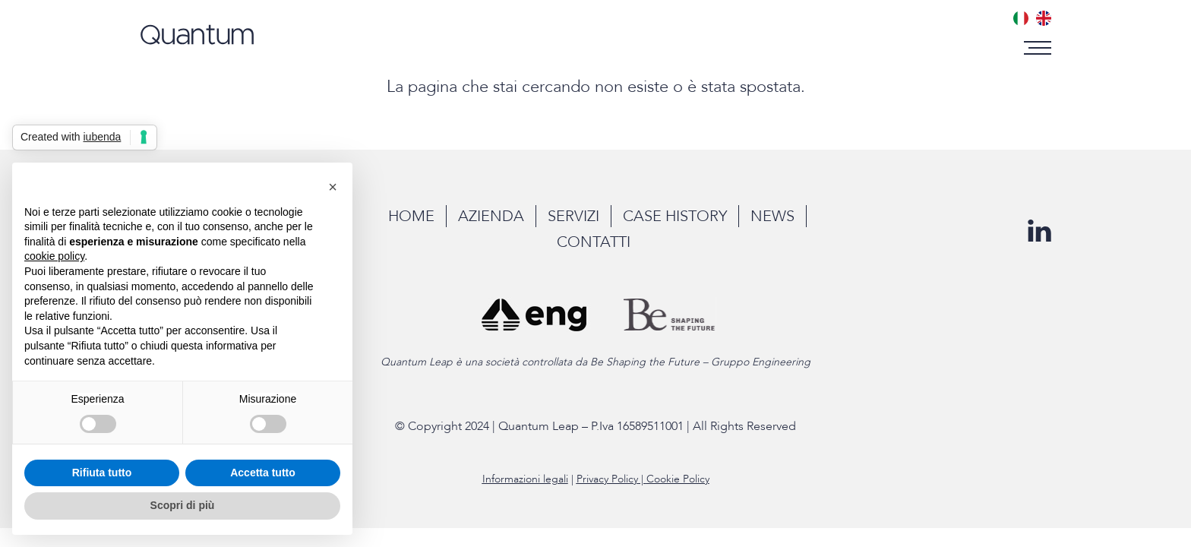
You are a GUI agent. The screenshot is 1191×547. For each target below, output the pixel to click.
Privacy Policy (607, 479)
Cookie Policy (677, 479)
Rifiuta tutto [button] (102, 472)
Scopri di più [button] (182, 505)
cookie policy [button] (54, 256)
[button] (1039, 48)
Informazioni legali (525, 479)
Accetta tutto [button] (262, 472)
